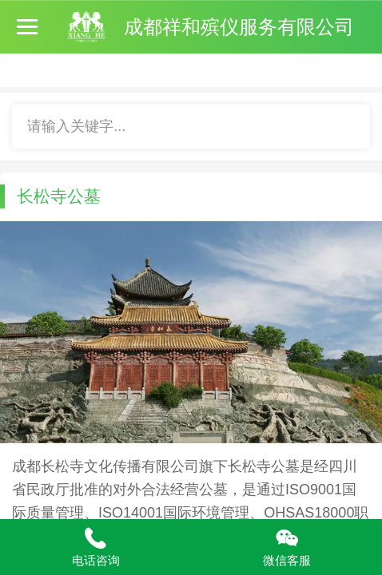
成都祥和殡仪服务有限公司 (239, 27)
